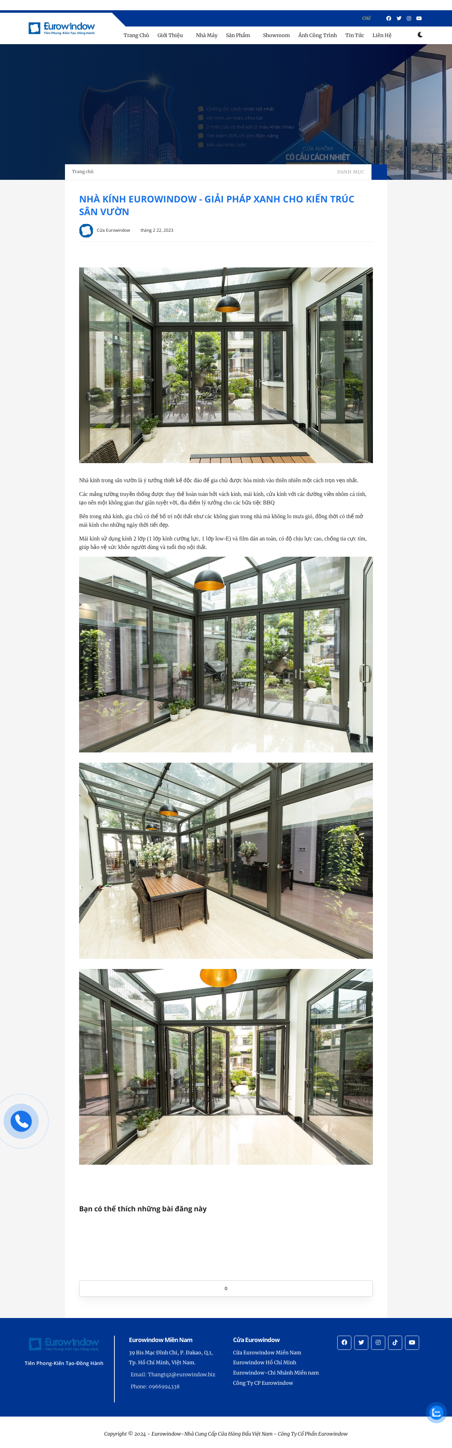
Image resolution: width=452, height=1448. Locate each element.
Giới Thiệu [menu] (170, 35)
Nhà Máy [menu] (207, 35)
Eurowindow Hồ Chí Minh (264, 1362)
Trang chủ (83, 171)
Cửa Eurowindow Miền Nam (267, 1352)
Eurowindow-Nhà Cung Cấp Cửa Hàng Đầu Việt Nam (212, 1434)
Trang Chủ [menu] (136, 35)
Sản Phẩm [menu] (238, 35)
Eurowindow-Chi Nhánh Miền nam (276, 1373)
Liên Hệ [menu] (382, 35)
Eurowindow (333, 1434)
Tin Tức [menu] (354, 35)
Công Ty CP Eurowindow (263, 1383)
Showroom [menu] (276, 35)
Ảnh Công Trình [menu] (317, 35)
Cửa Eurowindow (113, 230)
